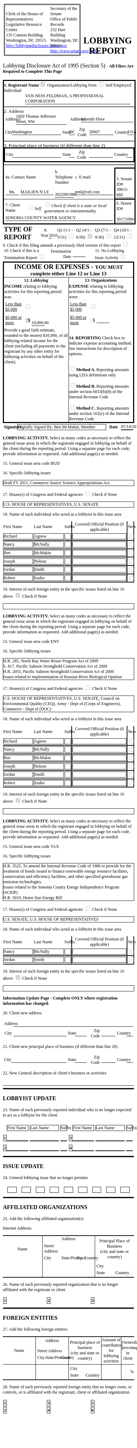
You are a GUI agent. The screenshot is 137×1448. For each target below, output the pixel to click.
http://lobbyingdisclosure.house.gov (36, 45)
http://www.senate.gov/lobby (75, 50)
